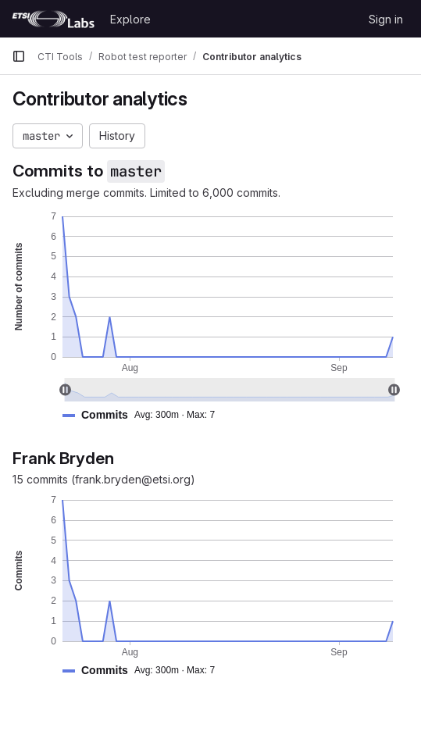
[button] (144, 415)
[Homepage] (53, 18)
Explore (130, 19)
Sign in (386, 19)
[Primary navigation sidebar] (18, 56)
